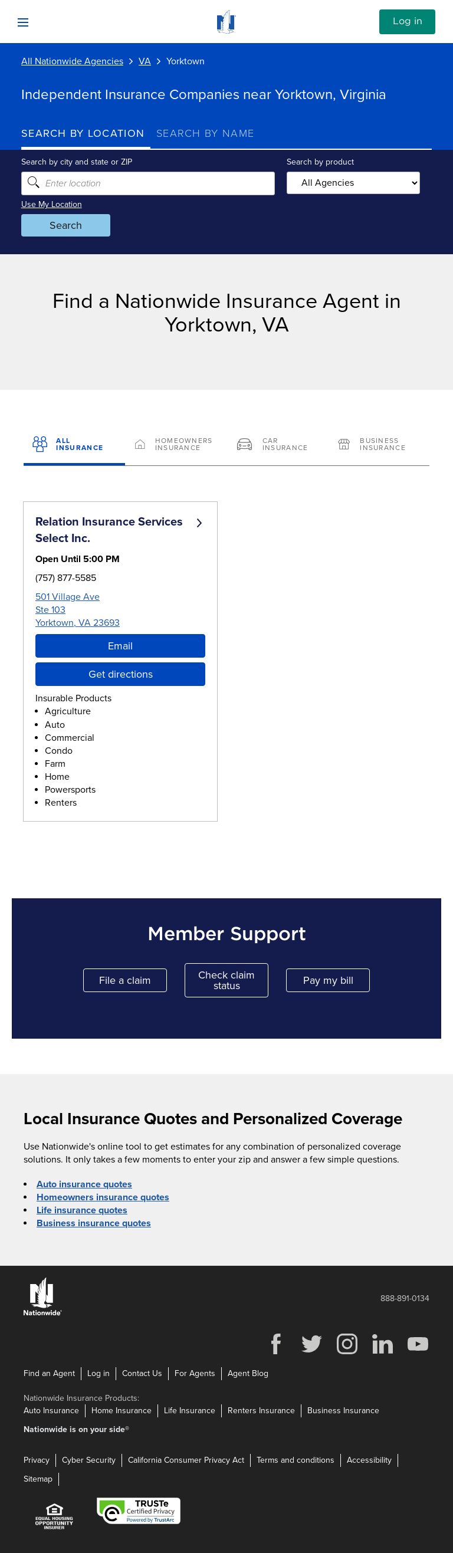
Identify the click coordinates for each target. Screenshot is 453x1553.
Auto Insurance (51, 1411)
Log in (407, 21)
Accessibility (369, 1460)
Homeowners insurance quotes (103, 1197)
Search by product (320, 162)
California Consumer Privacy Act (186, 1460)
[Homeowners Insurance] (175, 445)
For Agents (195, 1373)
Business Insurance (343, 1411)
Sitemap (38, 1479)
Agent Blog (248, 1373)
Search (66, 225)
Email (120, 645)
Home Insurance (121, 1411)
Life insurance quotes (82, 1210)
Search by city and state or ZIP (76, 162)
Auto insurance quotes (84, 1184)
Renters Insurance (261, 1411)
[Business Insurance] (378, 445)
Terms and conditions (295, 1460)
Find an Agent (49, 1373)
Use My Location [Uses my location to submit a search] (51, 204)
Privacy (37, 1460)
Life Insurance (189, 1411)
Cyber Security (89, 1460)
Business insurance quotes (94, 1223)
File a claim (133, 983)
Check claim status (233, 980)
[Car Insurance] (277, 445)
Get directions (120, 674)
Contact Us (142, 1373)
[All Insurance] (74, 445)
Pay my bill (336, 983)
